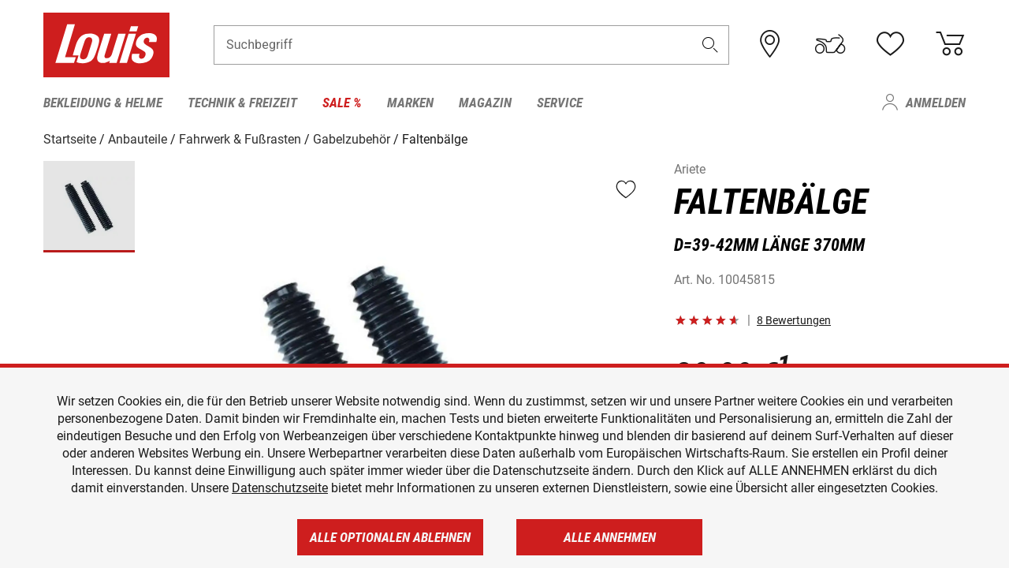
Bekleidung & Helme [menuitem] (102, 102)
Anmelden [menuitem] (936, 102)
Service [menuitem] (560, 102)
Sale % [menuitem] (342, 102)
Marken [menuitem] (410, 102)
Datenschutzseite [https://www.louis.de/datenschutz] (280, 487)
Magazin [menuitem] (485, 102)
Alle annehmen (610, 537)
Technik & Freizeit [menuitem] (242, 102)
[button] (710, 44)
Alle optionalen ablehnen (390, 537)
